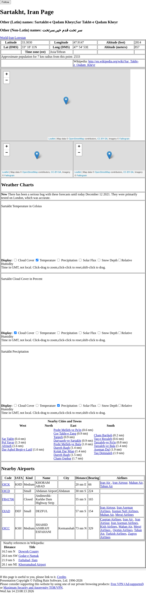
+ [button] (6, 74)
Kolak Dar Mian (64, 451)
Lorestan (20, 37)
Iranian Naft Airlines (125, 511)
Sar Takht (8, 439)
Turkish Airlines (116, 533)
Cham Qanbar (62, 458)
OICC (6, 528)
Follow (5, 2)
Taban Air (106, 486)
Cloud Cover (26, 260)
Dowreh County (28, 551)
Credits (61, 577)
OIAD (6, 511)
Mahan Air (135, 482)
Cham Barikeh (103, 435)
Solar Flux (89, 260)
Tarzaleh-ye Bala (105, 446)
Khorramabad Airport (32, 564)
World (4, 37)
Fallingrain (124, 138)
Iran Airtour (120, 482)
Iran (11, 37)
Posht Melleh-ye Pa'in (68, 430)
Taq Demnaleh (103, 453)
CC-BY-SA (102, 138)
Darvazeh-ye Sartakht (67, 440)
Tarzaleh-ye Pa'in (105, 442)
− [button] (6, 81)
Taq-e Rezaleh (103, 439)
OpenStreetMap (76, 138)
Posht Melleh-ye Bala (67, 444)
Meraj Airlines (124, 514)
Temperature (48, 260)
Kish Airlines (108, 526)
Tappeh (58, 437)
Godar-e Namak (28, 555)
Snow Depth (110, 260)
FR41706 (8, 499)
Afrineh (7, 446)
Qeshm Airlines (123, 530)
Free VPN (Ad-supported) (127, 584)
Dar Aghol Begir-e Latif (17, 449)
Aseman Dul (102, 449)
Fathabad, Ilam (27, 560)
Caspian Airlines (110, 519)
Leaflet (52, 138)
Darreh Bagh (62, 447)
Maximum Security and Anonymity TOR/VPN (33, 587)
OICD (6, 491)
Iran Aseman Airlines (124, 523)
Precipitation (69, 260)
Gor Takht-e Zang (65, 433)
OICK (6, 484)
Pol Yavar (8, 442)
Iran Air (105, 482)
